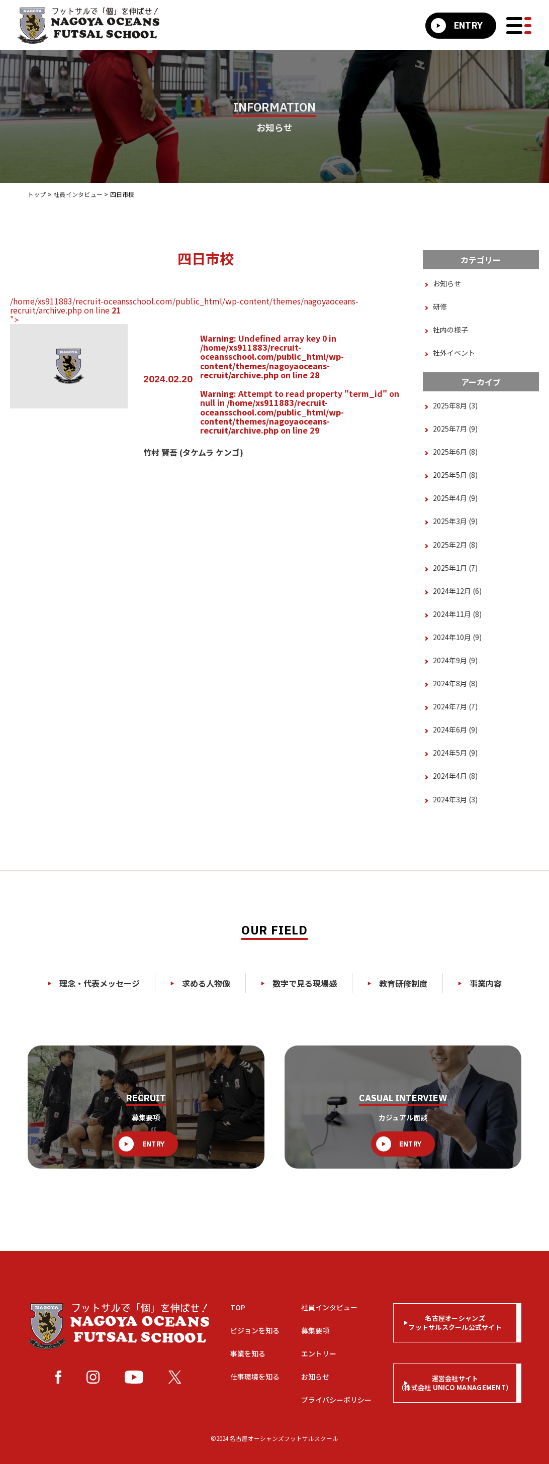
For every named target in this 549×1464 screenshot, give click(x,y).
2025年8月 (455, 405)
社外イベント (454, 353)
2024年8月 (455, 683)
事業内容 (480, 983)
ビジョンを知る (255, 1330)
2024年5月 (455, 753)
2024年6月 (455, 729)
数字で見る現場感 (299, 983)
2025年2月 (455, 545)
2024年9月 (455, 660)
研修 (440, 306)
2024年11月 (457, 614)
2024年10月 (457, 637)
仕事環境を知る (255, 1377)
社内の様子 (450, 330)
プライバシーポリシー (336, 1400)
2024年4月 (455, 776)
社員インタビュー (329, 1307)
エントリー (318, 1353)
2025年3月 (455, 521)
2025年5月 (455, 475)
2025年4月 (455, 498)
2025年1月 (455, 568)
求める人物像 (200, 983)
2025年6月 (455, 452)
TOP (237, 1307)
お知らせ (447, 283)
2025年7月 (455, 429)
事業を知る (247, 1353)
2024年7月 (455, 706)
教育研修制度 (397, 983)
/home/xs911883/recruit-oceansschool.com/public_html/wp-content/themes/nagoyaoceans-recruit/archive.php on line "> (205, 377)
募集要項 (315, 1330)
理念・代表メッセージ (94, 983)
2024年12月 (457, 591)
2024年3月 (455, 799)
